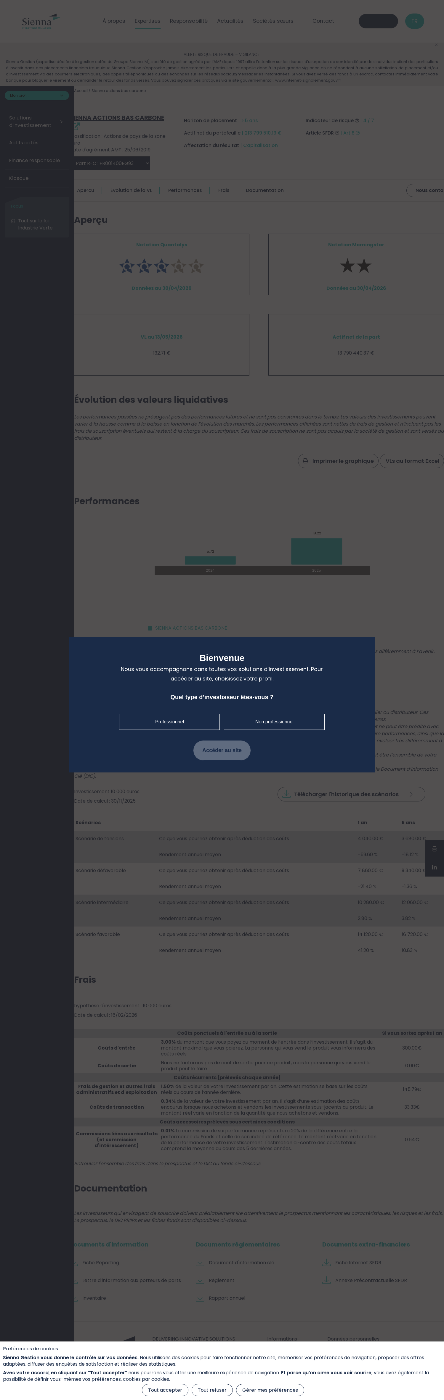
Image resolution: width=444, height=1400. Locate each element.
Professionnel (169, 721)
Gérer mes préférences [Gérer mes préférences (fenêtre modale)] (270, 1390)
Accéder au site (222, 750)
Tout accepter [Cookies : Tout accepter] (165, 1390)
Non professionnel (274, 721)
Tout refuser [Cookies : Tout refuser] (212, 1390)
